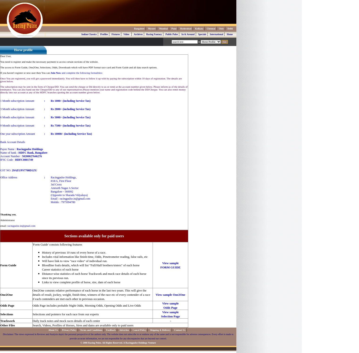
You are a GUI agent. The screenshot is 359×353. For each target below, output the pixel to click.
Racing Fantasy (154, 34)
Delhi (230, 28)
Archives (138, 34)
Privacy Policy (69, 330)
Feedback (111, 330)
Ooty (221, 28)
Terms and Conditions (91, 330)
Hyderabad (185, 28)
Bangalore (139, 28)
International (216, 34)
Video (126, 34)
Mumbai (163, 28)
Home (230, 34)
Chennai (211, 28)
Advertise (124, 330)
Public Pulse (172, 34)
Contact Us (179, 330)
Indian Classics (89, 34)
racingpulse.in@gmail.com (21, 225)
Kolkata (199, 28)
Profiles (104, 34)
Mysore (151, 28)
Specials (202, 34)
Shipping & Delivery (160, 330)
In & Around (187, 34)
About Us (53, 330)
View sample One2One (170, 294)
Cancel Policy (139, 330)
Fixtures (116, 34)
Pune (174, 28)
